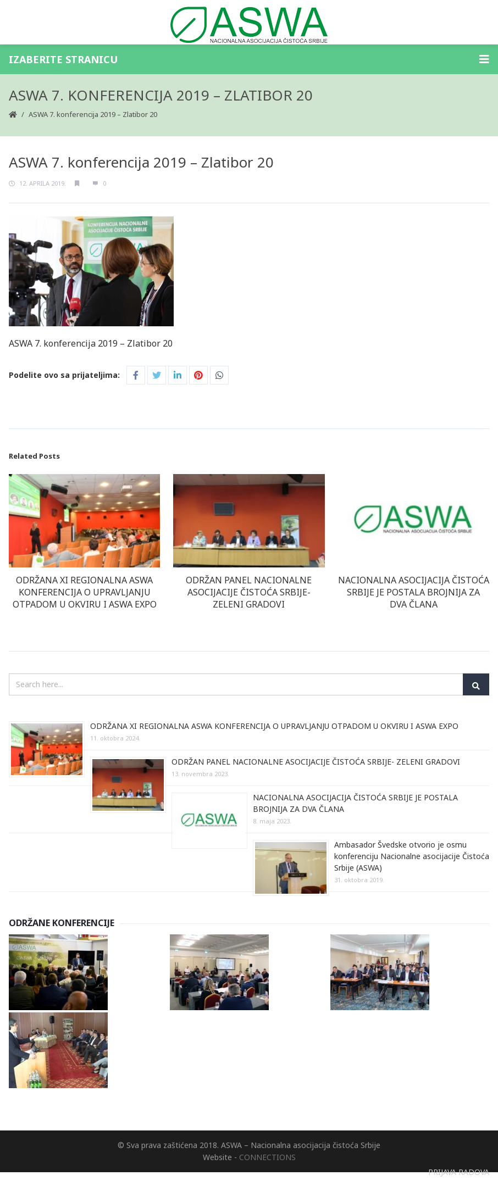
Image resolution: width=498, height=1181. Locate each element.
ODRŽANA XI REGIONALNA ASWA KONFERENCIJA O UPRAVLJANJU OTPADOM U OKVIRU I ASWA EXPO (85, 592)
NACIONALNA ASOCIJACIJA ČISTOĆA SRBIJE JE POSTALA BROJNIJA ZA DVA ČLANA (413, 592)
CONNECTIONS (267, 1157)
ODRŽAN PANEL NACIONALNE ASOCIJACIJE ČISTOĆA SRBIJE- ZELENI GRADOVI (249, 592)
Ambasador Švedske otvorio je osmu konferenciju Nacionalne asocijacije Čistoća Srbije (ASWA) (411, 856)
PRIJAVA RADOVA (458, 1172)
